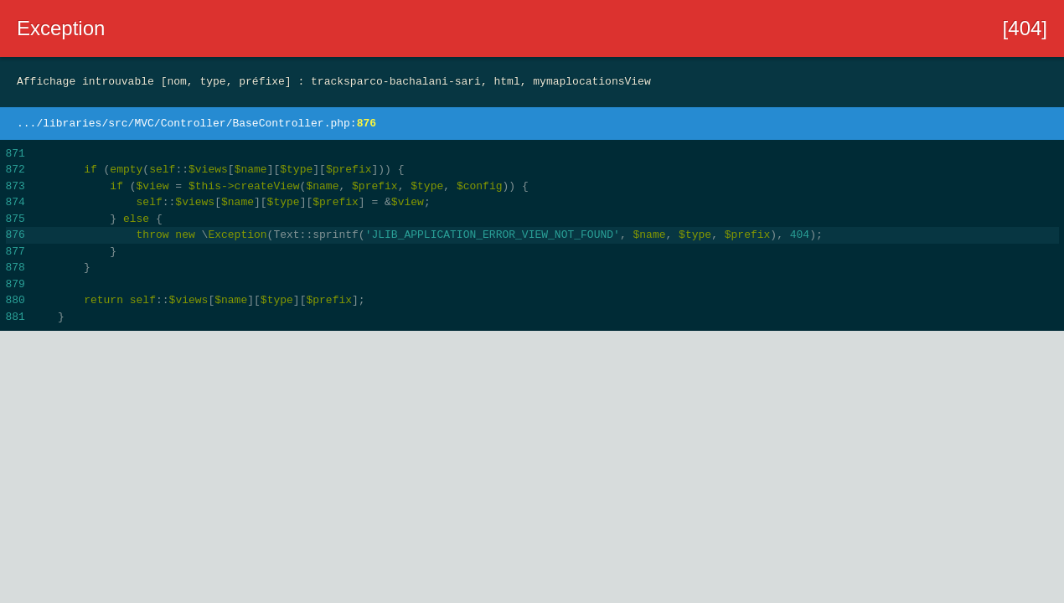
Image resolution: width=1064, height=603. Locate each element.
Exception (61, 28)
